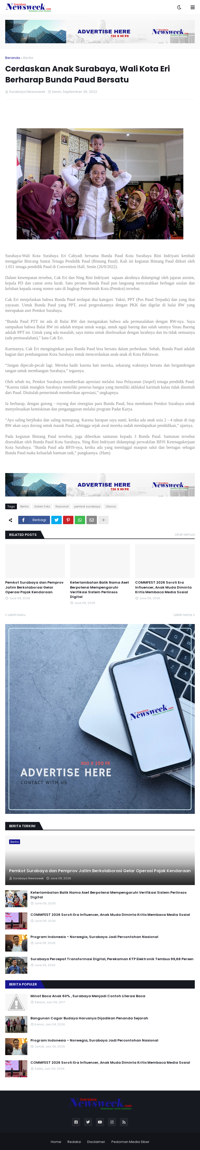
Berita (28, 57)
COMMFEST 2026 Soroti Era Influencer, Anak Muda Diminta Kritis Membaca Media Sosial (163, 587)
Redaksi (74, 1141)
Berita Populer (23, 984)
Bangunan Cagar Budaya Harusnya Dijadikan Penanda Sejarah (89, 1018)
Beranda (12, 57)
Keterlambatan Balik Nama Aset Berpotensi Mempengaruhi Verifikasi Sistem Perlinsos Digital (99, 589)
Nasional (62, 506)
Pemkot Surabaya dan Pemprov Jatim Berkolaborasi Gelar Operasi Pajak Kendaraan (34, 587)
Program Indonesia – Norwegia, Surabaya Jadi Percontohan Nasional (94, 937)
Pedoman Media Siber (130, 1141)
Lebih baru (17, 614)
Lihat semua (185, 534)
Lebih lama (183, 614)
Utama (111, 506)
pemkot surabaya (87, 506)
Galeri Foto (42, 506)
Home (56, 1141)
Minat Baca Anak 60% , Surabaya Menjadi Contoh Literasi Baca (87, 996)
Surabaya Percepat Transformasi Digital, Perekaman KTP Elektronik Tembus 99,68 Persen (111, 959)
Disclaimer (96, 1141)
